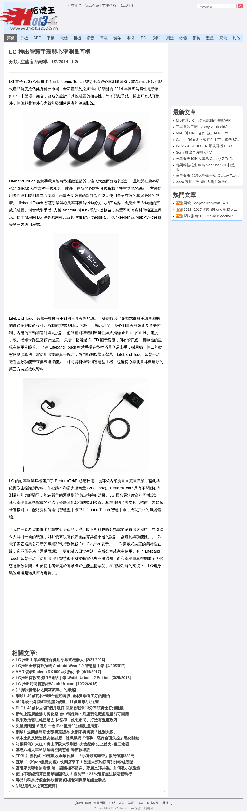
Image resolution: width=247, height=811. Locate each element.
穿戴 (11, 38)
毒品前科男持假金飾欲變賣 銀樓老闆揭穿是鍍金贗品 (60, 780)
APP (37, 38)
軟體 (183, 38)
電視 (130, 38)
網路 (196, 38)
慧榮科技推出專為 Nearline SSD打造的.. (205, 167)
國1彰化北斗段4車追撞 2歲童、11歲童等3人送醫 (57, 702)
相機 (77, 38)
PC (143, 38)
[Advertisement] (155, 20)
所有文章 (74, 5)
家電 (223, 38)
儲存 (117, 38)
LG (75, 61)
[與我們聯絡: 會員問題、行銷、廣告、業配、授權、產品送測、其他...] (123, 803)
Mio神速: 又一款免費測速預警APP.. (204, 120)
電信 (64, 38)
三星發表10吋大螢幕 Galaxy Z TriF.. (204, 158)
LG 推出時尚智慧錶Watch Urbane (45, 684)
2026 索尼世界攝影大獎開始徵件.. (203, 182)
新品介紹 (92, 5)
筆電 (104, 38)
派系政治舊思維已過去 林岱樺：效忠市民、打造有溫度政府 (66, 720)
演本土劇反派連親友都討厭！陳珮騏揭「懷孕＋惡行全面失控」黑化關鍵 (77, 738)
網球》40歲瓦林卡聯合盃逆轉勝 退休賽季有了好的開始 (63, 696)
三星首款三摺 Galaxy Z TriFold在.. (203, 127)
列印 (157, 38)
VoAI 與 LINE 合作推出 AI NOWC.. (204, 133)
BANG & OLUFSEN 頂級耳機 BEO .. (205, 146)
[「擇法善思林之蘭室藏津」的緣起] (46, 690)
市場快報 (109, 5)
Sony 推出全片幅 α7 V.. (194, 152)
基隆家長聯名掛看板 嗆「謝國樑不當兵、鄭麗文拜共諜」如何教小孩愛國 (78, 768)
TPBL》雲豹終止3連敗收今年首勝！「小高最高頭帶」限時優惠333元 (75, 756)
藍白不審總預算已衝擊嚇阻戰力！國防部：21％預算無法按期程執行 (74, 774)
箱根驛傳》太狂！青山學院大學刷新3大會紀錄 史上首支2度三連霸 (72, 744)
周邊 (170, 38)
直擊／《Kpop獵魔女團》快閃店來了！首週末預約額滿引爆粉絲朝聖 (74, 762)
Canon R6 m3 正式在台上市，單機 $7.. (207, 139)
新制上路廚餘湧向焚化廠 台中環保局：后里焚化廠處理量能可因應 (72, 714)
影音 (90, 38)
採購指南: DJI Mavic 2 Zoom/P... (209, 216)
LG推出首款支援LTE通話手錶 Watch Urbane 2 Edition (63, 678)
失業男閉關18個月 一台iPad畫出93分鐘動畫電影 (57, 726)
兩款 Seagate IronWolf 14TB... (208, 203)
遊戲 (210, 38)
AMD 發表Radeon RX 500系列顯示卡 (48, 672)
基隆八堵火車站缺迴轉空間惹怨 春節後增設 (53, 750)
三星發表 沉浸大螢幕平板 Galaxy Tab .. (207, 175)
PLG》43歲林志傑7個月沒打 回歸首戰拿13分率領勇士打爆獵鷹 (70, 708)
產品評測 (127, 5)
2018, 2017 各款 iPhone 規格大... (210, 209)
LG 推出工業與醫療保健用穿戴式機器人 (50, 660)
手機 (24, 38)
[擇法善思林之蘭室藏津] (36, 786)
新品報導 (39, 61)
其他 (236, 38)
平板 (51, 38)
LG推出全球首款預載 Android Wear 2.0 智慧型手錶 (60, 666)
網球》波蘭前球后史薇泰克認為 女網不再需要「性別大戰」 (66, 732)
